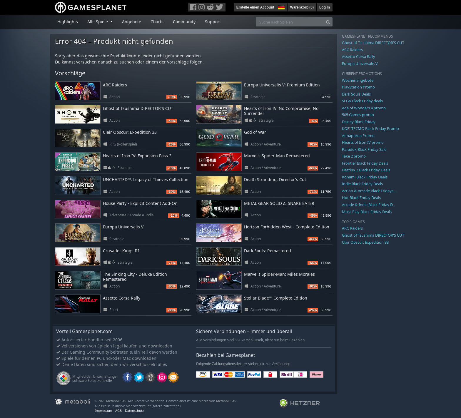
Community (184, 21)
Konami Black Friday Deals (364, 177)
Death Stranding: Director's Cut (275, 179)
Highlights (67, 21)
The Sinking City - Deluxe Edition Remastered (135, 276)
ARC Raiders (115, 85)
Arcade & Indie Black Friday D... (368, 204)
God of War (255, 132)
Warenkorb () (302, 7)
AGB (118, 410)
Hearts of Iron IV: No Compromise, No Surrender (281, 111)
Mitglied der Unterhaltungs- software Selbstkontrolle (95, 378)
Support (213, 21)
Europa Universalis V (123, 227)
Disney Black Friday (358, 121)
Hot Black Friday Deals (361, 197)
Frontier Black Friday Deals (365, 163)
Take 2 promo (354, 156)
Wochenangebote (357, 80)
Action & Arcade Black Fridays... (369, 190)
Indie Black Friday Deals (362, 183)
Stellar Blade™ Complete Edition (275, 298)
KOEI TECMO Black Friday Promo (370, 128)
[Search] (328, 21)
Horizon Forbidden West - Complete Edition (286, 227)
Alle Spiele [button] (98, 21)
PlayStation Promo (358, 87)
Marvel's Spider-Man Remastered (277, 155)
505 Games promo (358, 114)
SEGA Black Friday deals (362, 100)
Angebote (131, 21)
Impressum (103, 410)
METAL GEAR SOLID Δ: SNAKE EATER (279, 203)
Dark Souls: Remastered (267, 250)
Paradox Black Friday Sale (364, 149)
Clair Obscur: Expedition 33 (130, 132)
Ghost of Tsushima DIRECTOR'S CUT (138, 108)
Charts (157, 21)
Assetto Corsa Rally (121, 298)
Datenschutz (134, 410)
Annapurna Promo (358, 135)
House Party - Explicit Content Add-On (140, 203)
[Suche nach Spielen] (290, 21)
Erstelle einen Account (255, 7)
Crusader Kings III (121, 250)
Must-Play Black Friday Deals (367, 211)
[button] (281, 6)
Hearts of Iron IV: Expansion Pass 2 (137, 155)
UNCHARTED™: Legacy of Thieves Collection (145, 179)
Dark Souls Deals (356, 94)
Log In (324, 7)
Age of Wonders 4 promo (364, 108)
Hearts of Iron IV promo (363, 142)
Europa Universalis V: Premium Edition (282, 85)
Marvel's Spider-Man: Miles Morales (279, 274)
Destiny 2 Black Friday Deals (366, 170)
